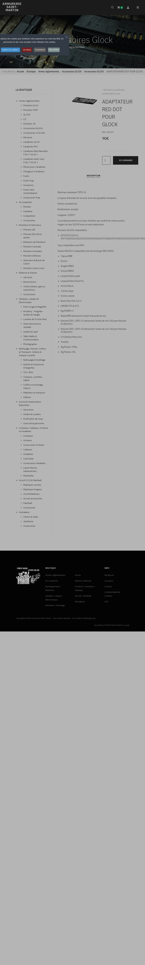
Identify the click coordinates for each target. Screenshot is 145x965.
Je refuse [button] (27, 61)
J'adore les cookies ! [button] (9, 61)
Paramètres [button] (40, 61)
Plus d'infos (54, 61)
